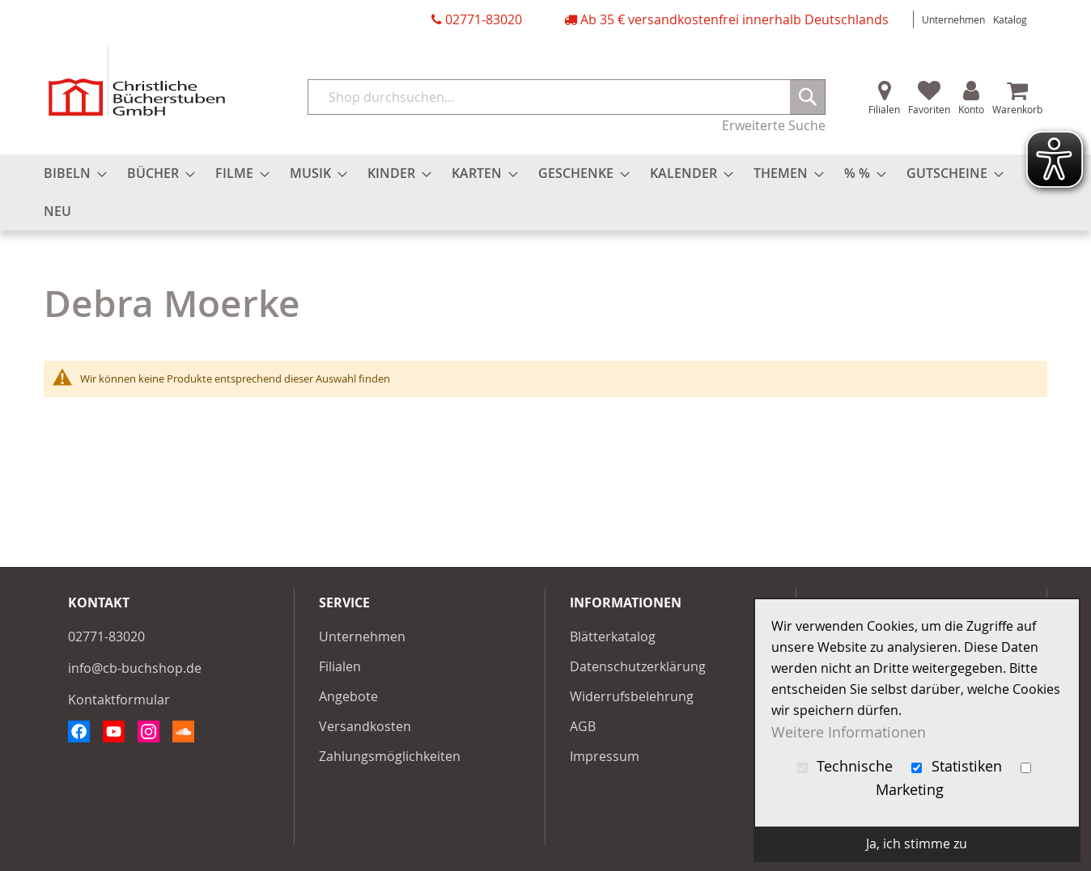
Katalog (1010, 19)
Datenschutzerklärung (638, 666)
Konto (971, 109)
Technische (847, 766)
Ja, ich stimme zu (916, 843)
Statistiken (958, 766)
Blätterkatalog (613, 636)
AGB (583, 726)
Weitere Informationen (848, 731)
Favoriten (929, 109)
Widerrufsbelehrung (632, 696)
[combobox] (567, 97)
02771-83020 (483, 19)
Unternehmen (953, 19)
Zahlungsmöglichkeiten (390, 756)
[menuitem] (70, 173)
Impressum (604, 756)
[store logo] (137, 81)
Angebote (348, 696)
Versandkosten (365, 726)
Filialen (884, 109)
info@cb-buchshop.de (135, 668)
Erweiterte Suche (774, 125)
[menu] (545, 192)
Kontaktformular (119, 699)
